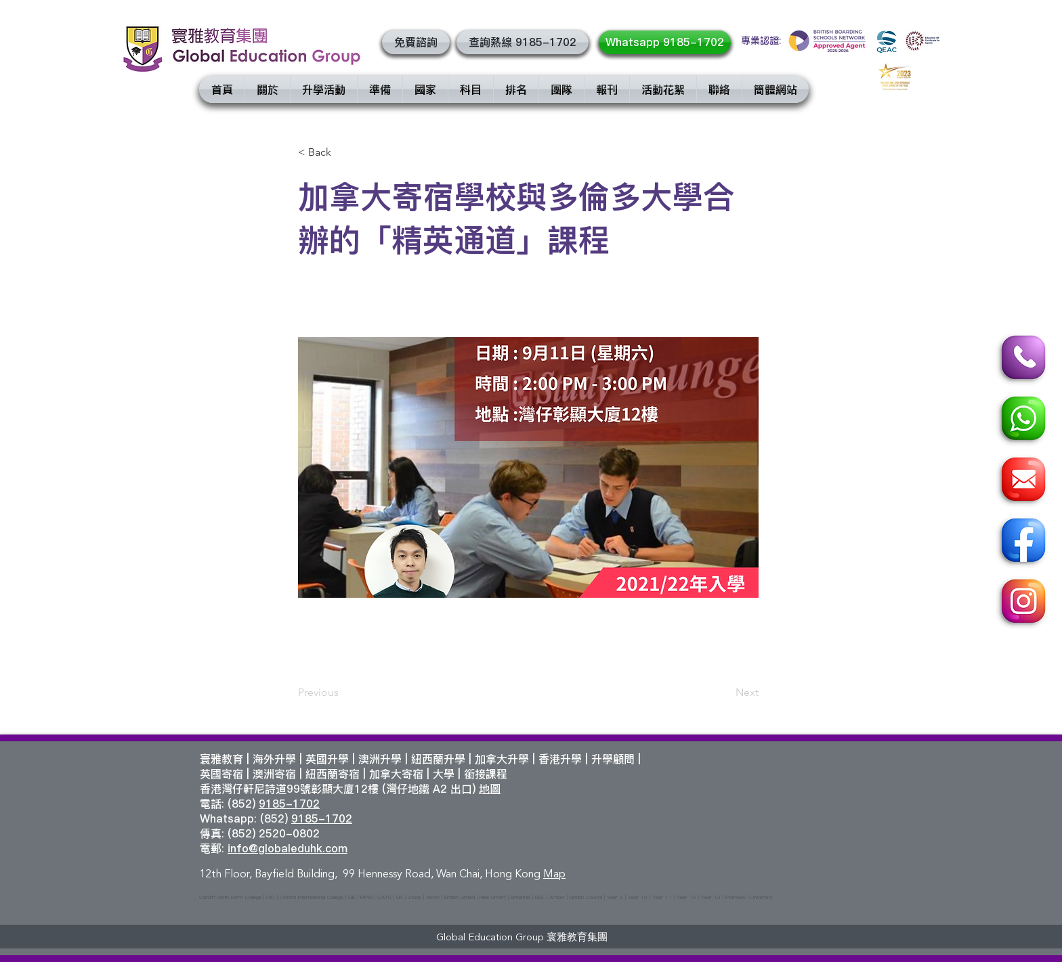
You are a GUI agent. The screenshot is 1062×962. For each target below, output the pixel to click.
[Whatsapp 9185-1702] (665, 42)
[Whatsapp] (1021, 420)
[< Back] (342, 152)
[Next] (725, 692)
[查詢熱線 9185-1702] (522, 42)
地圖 (490, 788)
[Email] (1021, 481)
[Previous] (342, 692)
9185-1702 (289, 803)
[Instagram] (1021, 603)
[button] (416, 42)
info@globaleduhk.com (287, 848)
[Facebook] (1021, 542)
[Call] (1021, 359)
